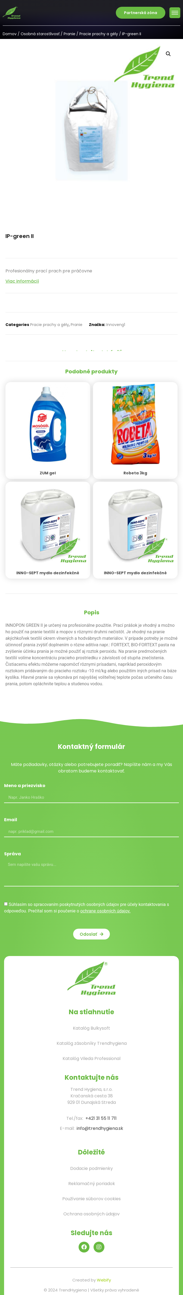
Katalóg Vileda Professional (91, 1058)
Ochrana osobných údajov (91, 1214)
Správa (12, 854)
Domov (10, 34)
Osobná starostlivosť (40, 34)
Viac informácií (22, 281)
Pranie (69, 34)
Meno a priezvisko (24, 786)
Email (10, 820)
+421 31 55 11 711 (101, 1118)
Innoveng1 (115, 324)
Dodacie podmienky (91, 1168)
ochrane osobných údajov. (105, 911)
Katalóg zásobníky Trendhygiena (92, 1043)
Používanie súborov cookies (91, 1199)
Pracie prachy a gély (98, 34)
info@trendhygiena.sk (100, 1128)
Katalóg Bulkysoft (91, 1028)
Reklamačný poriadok (91, 1183)
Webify (104, 1280)
